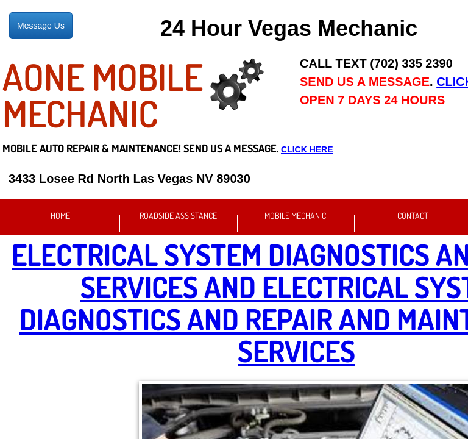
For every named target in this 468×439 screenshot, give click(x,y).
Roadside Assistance (178, 215)
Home (60, 215)
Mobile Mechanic (295, 215)
